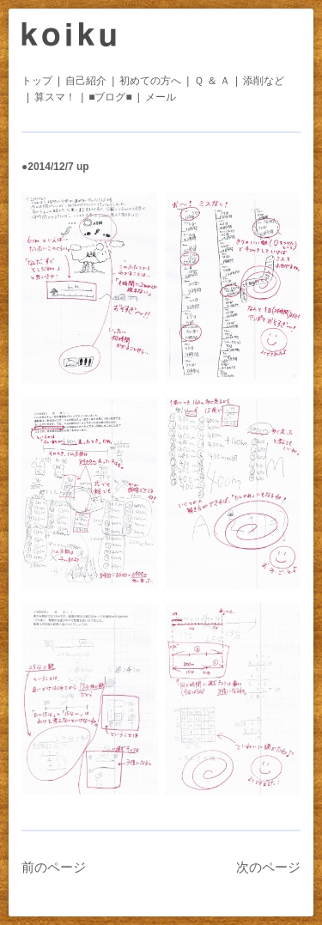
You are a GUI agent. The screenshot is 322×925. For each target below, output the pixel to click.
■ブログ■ (110, 97)
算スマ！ (55, 97)
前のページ (53, 867)
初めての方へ (150, 81)
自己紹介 (85, 81)
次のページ (268, 867)
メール (160, 97)
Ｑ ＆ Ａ (212, 81)
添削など (263, 81)
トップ (36, 81)
